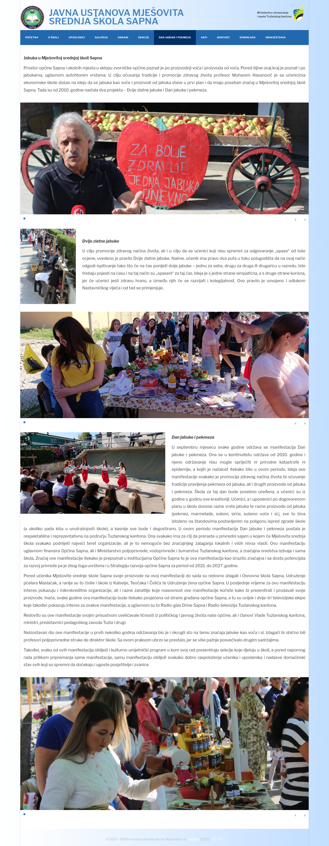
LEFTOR (217, 839)
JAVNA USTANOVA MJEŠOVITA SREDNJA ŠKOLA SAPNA (116, 17)
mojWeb (193, 839)
